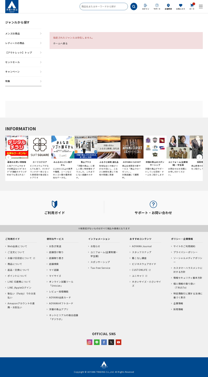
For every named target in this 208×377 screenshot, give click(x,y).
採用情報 (178, 309)
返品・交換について (18, 269)
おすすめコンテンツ (141, 238)
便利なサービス (55, 238)
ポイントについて (17, 275)
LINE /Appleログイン (19, 287)
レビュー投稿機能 (58, 291)
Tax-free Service (100, 267)
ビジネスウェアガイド (144, 264)
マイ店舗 (54, 269)
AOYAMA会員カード (60, 297)
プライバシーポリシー (185, 252)
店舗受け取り (56, 252)
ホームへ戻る (60, 43)
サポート (157, 9)
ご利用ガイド (12, 238)
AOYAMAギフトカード (61, 303)
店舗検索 (168, 9)
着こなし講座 (139, 258)
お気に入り (180, 9)
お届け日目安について (20, 258)
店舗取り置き (56, 258)
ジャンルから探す (17, 22)
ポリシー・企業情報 (182, 238)
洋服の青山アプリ (58, 309)
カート (192, 6)
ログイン (145, 9)
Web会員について (17, 246)
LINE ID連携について (19, 281)
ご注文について (16, 252)
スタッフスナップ (141, 252)
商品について (15, 264)
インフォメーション (99, 238)
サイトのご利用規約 (184, 246)
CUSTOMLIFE (140, 269)
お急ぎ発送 (55, 246)
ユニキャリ (138, 275)
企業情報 (178, 303)
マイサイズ (55, 275)
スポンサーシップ (100, 262)
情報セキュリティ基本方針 (187, 277)
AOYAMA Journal (142, 246)
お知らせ (95, 246)
